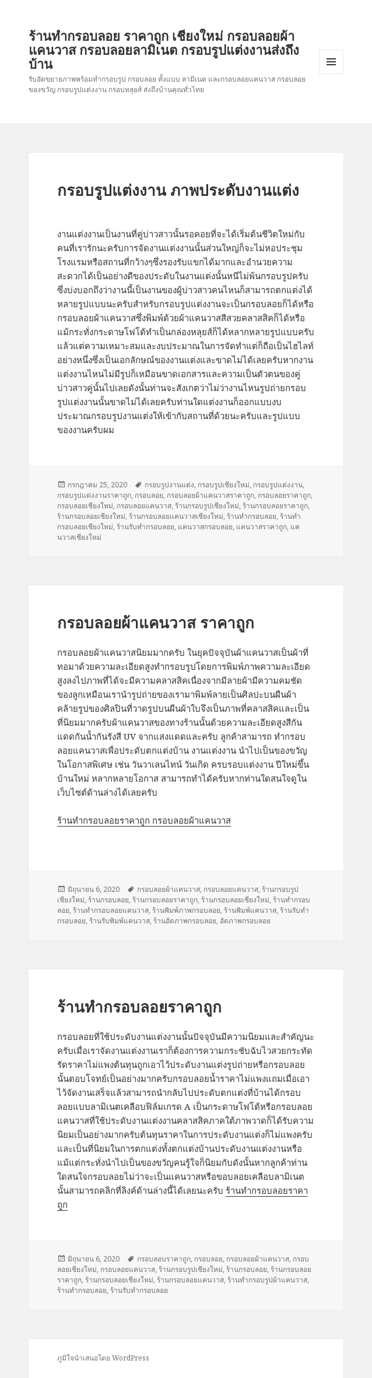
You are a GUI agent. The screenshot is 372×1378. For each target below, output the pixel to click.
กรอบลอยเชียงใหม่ (85, 506)
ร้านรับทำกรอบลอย (145, 527)
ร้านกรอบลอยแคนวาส (190, 1280)
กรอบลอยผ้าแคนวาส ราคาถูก (155, 622)
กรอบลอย (149, 495)
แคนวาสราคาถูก (261, 527)
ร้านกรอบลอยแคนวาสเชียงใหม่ (176, 516)
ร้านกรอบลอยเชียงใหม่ (91, 516)
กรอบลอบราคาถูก (164, 1259)
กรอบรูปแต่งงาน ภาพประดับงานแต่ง (178, 190)
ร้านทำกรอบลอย (251, 516)
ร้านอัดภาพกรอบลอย (184, 921)
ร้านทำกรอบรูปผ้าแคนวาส (267, 1280)
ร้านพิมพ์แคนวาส (250, 910)
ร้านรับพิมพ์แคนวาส (119, 921)
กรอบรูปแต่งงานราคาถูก (94, 495)
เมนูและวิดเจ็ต (331, 62)
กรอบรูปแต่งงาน (278, 485)
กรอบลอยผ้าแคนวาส (168, 889)
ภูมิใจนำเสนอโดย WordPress (103, 1358)
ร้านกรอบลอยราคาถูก (275, 506)
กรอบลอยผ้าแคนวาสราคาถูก (210, 495)
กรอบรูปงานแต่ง (169, 485)
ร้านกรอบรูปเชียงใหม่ (207, 506)
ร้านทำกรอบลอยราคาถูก (139, 1006)
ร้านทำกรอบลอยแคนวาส (111, 910)
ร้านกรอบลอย (108, 900)
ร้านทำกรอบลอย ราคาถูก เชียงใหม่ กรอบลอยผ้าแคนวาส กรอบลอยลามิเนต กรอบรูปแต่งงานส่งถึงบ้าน (164, 49)
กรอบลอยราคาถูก (284, 495)
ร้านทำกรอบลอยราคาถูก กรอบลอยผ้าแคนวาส (144, 820)
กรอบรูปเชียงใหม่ (224, 485)
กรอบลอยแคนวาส (144, 506)
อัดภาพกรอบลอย (245, 921)
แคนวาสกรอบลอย (205, 527)
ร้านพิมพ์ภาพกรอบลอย (186, 910)
